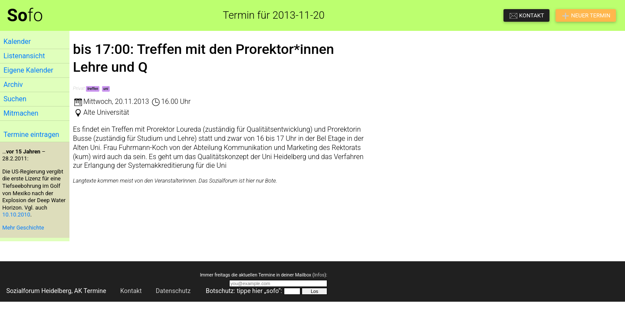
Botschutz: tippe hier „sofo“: (244, 291)
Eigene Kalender (28, 70)
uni (105, 89)
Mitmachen (20, 113)
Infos (319, 275)
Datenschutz (173, 291)
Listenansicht (24, 56)
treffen (92, 89)
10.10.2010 (16, 214)
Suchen (14, 99)
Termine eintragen (31, 134)
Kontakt (131, 291)
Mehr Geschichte (23, 227)
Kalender (17, 41)
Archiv (13, 84)
